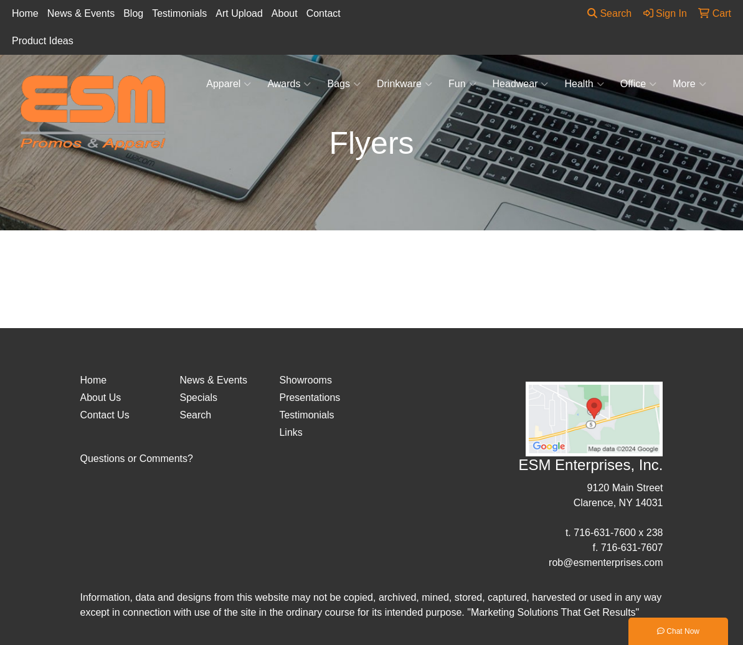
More (689, 84)
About (285, 13)
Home (25, 13)
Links (290, 432)
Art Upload (239, 13)
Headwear (521, 84)
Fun (462, 84)
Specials (198, 397)
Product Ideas (42, 40)
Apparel (228, 84)
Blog (133, 13)
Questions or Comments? (136, 458)
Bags (343, 84)
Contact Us (105, 415)
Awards (289, 84)
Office (638, 84)
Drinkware (404, 84)
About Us (100, 397)
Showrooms (305, 380)
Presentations (309, 397)
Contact (323, 13)
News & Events (81, 13)
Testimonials (179, 13)
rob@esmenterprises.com (606, 562)
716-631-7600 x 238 (618, 532)
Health (583, 84)
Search (609, 13)
